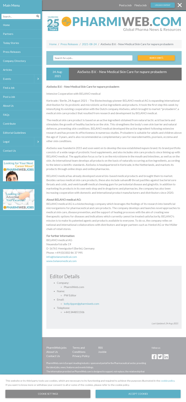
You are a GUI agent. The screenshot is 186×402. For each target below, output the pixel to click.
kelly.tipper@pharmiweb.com (81, 303)
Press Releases (69, 44)
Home (53, 44)
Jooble (102, 351)
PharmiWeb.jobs (56, 347)
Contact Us (53, 356)
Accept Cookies (138, 393)
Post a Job (125, 5)
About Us (52, 351)
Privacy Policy (81, 356)
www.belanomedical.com (61, 261)
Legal (22, 141)
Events (22, 78)
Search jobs (156, 58)
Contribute (9, 123)
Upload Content (162, 5)
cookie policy (167, 380)
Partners (8, 33)
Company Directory (14, 60)
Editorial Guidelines (14, 132)
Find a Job (140, 5)
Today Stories (11, 42)
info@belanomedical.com (61, 256)
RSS (100, 347)
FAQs (6, 114)
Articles (7, 69)
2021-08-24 (89, 44)
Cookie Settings (48, 393)
